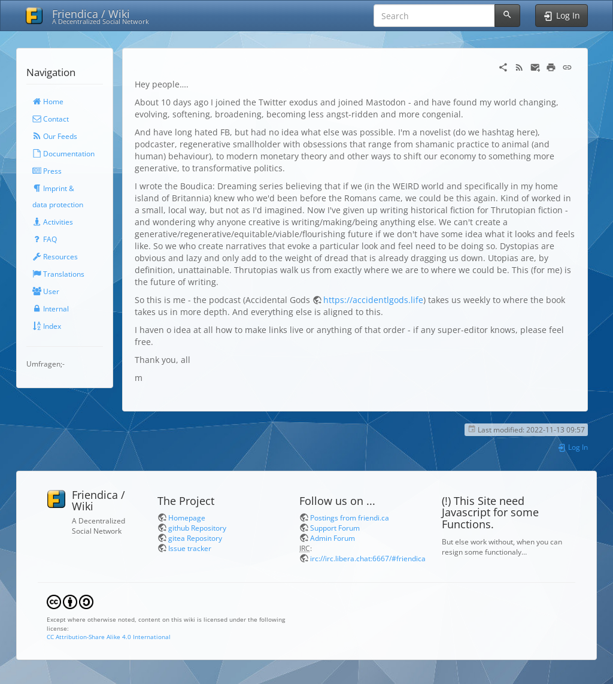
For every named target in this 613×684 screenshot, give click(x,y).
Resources (55, 256)
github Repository (197, 527)
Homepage (186, 517)
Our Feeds (54, 136)
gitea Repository (195, 538)
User (45, 291)
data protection (57, 204)
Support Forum (335, 527)
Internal (50, 308)
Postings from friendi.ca (349, 517)
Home (47, 101)
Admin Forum (332, 538)
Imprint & (53, 188)
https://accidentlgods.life (373, 299)
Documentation (63, 153)
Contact (50, 118)
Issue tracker (189, 548)
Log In (572, 447)
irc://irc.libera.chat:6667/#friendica (368, 558)
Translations (58, 274)
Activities (52, 221)
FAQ (44, 239)
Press (47, 170)
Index (46, 326)
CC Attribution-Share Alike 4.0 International (109, 636)
